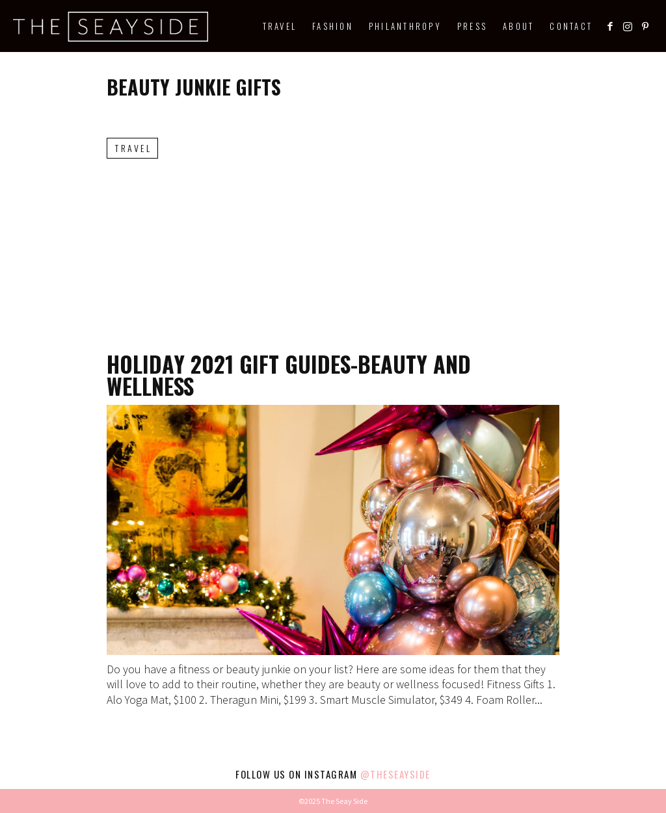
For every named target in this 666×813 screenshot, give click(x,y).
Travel (280, 25)
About (518, 25)
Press (472, 25)
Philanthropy (405, 25)
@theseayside (395, 774)
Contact (571, 25)
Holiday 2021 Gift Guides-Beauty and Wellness (289, 374)
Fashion (332, 25)
